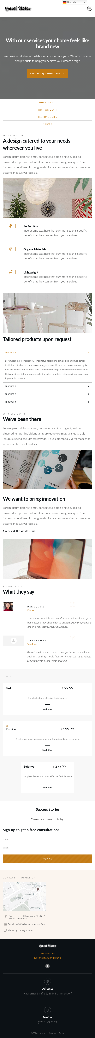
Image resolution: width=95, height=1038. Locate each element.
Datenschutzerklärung (47, 957)
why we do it (47, 109)
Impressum (48, 953)
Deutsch (69, 2)
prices (47, 124)
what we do (48, 102)
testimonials (47, 117)
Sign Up (47, 858)
